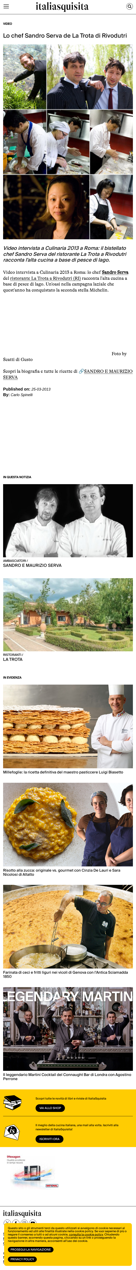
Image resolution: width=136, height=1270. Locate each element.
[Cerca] (129, 6)
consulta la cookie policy (86, 1234)
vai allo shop (50, 1108)
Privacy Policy (22, 1259)
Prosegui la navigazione (31, 1249)
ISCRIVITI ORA (49, 1139)
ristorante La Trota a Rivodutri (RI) (45, 278)
